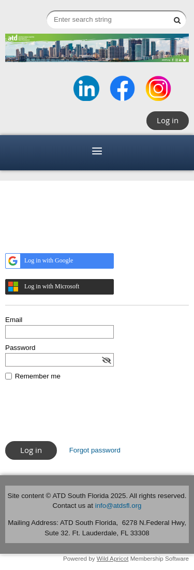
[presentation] (83, 416)
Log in (167, 120)
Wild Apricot (113, 558)
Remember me (38, 376)
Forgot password (95, 450)
